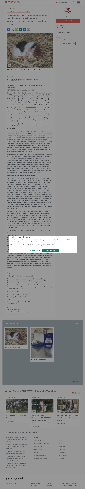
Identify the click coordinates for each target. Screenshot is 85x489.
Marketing (39, 244)
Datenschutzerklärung (32, 242)
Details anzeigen (49, 244)
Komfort (23, 244)
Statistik (30, 244)
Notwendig (14, 244)
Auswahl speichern (34, 250)
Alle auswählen (51, 250)
